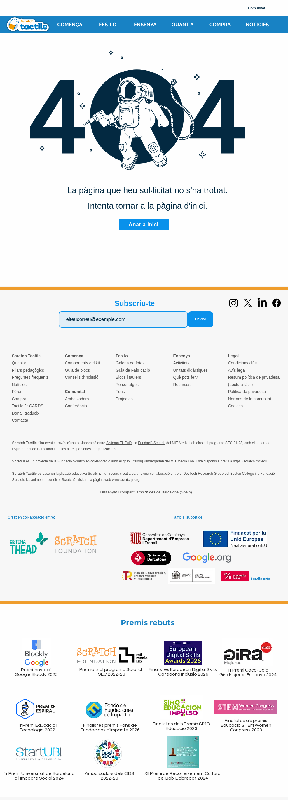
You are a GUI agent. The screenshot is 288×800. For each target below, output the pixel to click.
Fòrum (18, 391)
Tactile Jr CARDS (27, 406)
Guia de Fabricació (133, 370)
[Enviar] (200, 319)
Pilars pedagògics (28, 370)
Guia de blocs (77, 370)
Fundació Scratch (151, 443)
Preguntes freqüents (30, 377)
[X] (248, 303)
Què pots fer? (185, 377)
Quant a (19, 363)
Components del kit (82, 363)
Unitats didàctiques (190, 370)
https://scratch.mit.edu (250, 461)
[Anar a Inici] (144, 224)
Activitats (181, 363)
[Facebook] (276, 303)
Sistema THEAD (119, 443)
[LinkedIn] (262, 303)
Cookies (235, 406)
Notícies (19, 384)
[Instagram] (233, 303)
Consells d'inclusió (82, 377)
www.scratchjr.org (125, 480)
